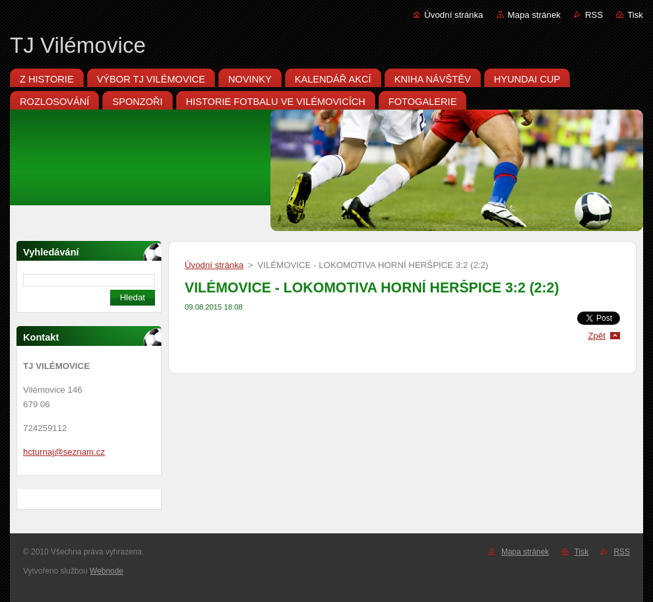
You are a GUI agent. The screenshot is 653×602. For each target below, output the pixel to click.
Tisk (635, 15)
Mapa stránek (534, 15)
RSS (594, 15)
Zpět (597, 336)
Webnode (106, 571)
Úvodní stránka (453, 15)
